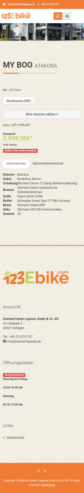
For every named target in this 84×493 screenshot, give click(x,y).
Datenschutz (13, 437)
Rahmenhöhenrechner (48, 163)
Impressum (48, 484)
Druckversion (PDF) (19, 100)
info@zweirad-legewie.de (19, 4)
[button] (42, 114)
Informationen (16, 163)
